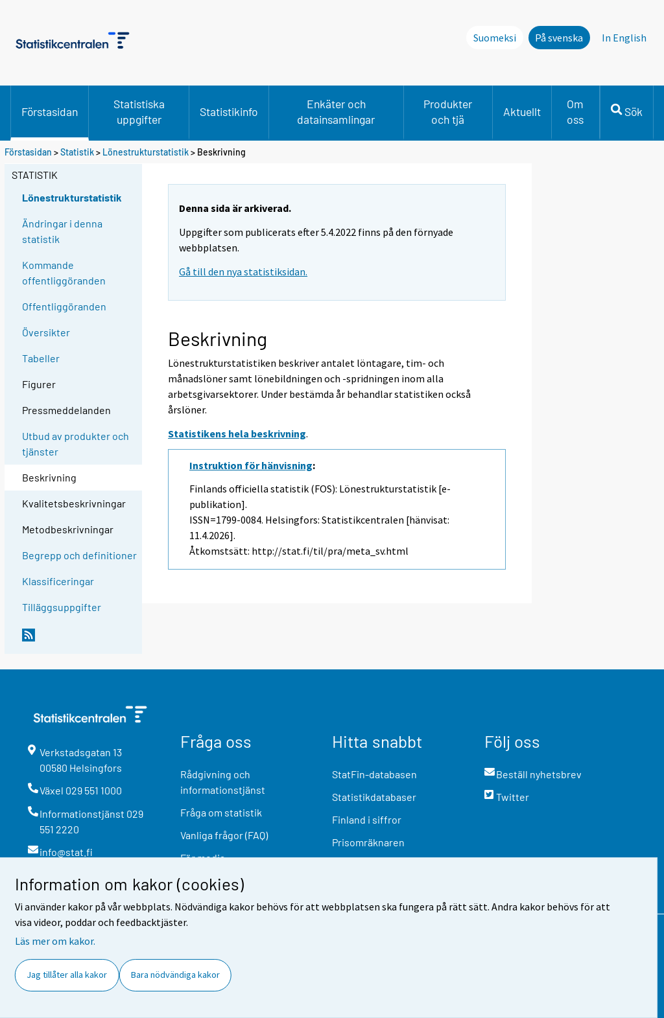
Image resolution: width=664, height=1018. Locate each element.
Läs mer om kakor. (55, 940)
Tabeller (41, 358)
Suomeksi (494, 37)
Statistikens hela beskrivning (237, 433)
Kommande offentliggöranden (64, 272)
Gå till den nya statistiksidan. (243, 271)
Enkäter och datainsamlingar (336, 111)
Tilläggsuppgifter (61, 607)
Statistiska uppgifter (139, 111)
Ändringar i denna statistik (62, 231)
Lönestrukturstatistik (146, 151)
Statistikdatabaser (374, 797)
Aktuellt (522, 111)
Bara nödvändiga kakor (175, 974)
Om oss (575, 111)
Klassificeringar (58, 581)
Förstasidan (49, 111)
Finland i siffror (366, 819)
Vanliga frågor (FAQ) (224, 835)
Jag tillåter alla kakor (67, 974)
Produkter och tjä (447, 111)
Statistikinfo (229, 111)
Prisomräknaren (368, 842)
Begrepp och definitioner (79, 555)
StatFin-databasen (374, 774)
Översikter (46, 332)
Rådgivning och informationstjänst (222, 782)
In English (624, 37)
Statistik (77, 151)
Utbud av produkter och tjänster (75, 443)
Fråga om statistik (221, 812)
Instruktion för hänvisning (251, 465)
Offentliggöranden (64, 306)
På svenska (559, 37)
